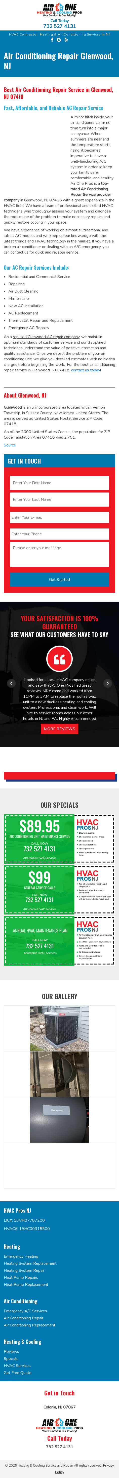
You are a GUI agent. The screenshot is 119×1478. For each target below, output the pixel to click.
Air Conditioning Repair (23, 1318)
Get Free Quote (17, 1373)
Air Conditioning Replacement (29, 1325)
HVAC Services (17, 1365)
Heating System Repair (24, 1270)
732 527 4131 (59, 26)
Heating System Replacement (30, 1263)
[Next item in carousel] (107, 683)
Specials (11, 1358)
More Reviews (59, 729)
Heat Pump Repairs (21, 1277)
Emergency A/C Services (25, 1311)
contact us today (85, 370)
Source (10, 445)
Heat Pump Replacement (26, 1284)
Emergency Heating (21, 1256)
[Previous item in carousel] (11, 683)
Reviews (11, 1351)
